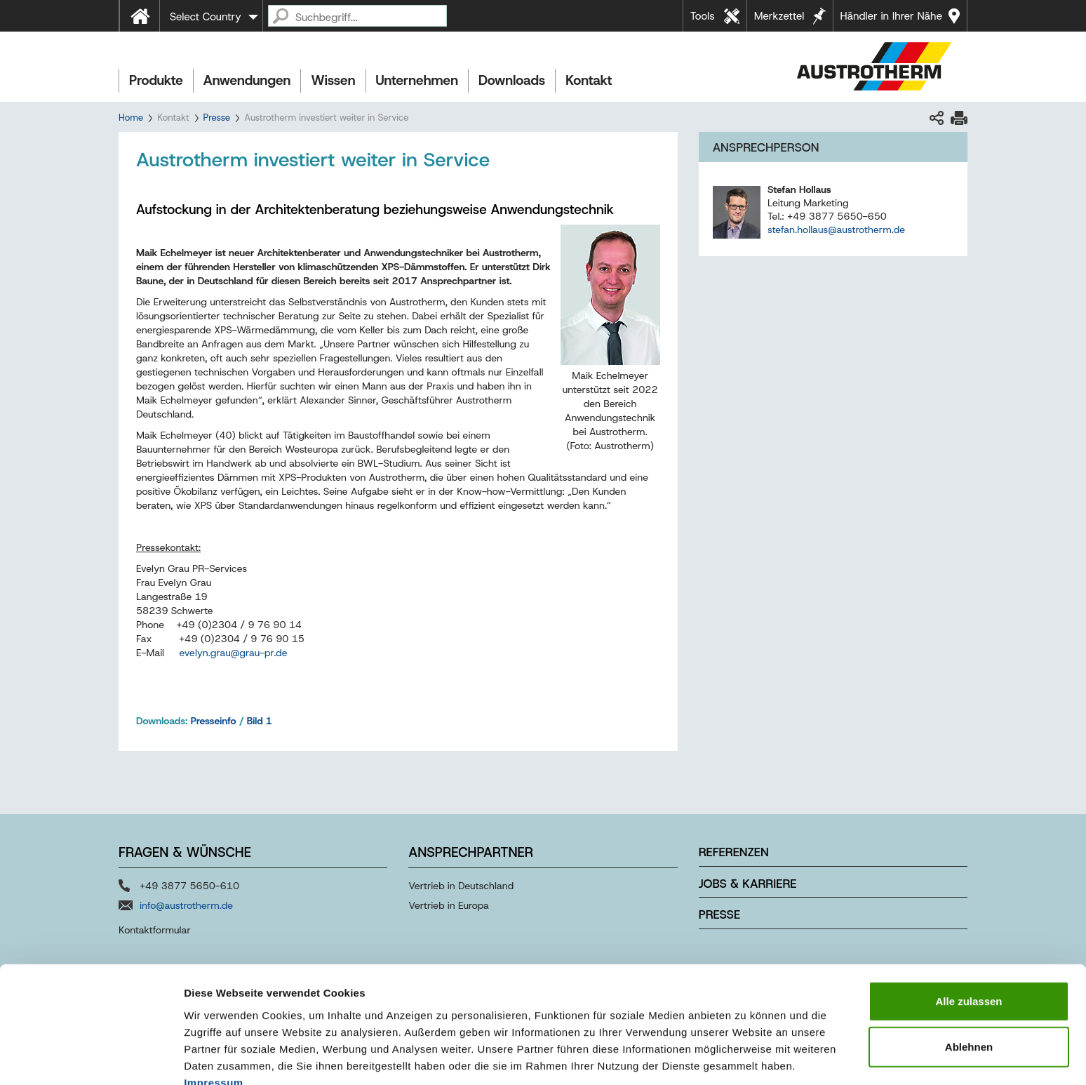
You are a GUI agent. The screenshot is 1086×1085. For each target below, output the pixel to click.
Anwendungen (247, 80)
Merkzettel (779, 16)
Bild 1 (259, 720)
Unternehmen (417, 80)
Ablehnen (969, 977)
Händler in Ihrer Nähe (891, 16)
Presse (217, 118)
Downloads (511, 80)
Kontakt (588, 80)
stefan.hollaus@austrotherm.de (836, 229)
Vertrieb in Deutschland (461, 885)
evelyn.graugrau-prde (234, 652)
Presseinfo (213, 720)
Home (131, 118)
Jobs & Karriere (748, 883)
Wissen (333, 80)
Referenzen (734, 852)
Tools (702, 16)
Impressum (213, 1012)
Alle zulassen (968, 930)
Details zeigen (746, 1057)
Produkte (156, 80)
